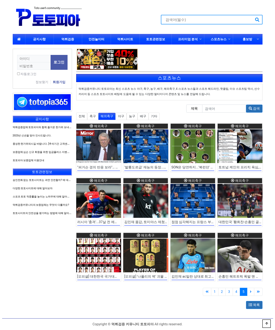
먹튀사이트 (125, 39)
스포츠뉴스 (219, 39)
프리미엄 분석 (188, 39)
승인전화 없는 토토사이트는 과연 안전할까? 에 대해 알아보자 (47, 180)
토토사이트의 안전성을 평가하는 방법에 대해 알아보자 (43, 213)
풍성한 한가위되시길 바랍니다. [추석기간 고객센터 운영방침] (47, 143)
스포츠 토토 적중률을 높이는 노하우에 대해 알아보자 (42, 196)
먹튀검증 (67, 39)
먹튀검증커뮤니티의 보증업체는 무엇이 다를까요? (41, 204)
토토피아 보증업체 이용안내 (28, 160)
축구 (93, 116)
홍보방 (247, 39)
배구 (143, 116)
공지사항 (39, 39)
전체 (82, 116)
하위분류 (200, 39)
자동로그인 (28, 74)
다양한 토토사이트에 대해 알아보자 (33, 188)
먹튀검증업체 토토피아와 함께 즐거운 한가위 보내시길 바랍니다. (49, 127)
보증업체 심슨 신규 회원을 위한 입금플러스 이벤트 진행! (44, 152)
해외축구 (107, 116)
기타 (154, 116)
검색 (254, 108)
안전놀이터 (96, 39)
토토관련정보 (155, 39)
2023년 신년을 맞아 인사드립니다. (32, 135)
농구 (132, 116)
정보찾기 (42, 82)
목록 (254, 305)
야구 (121, 116)
